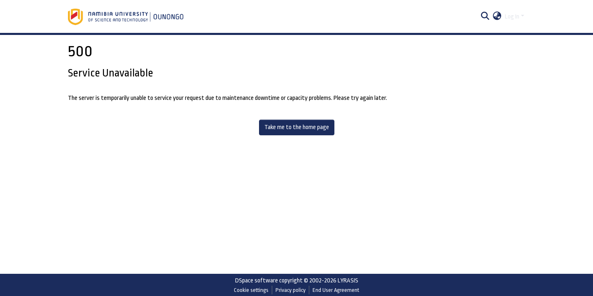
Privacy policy (290, 290)
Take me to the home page (296, 127)
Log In (512, 16)
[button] (497, 17)
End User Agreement (336, 290)
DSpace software (256, 280)
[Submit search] (485, 17)
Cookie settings (251, 290)
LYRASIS (348, 280)
